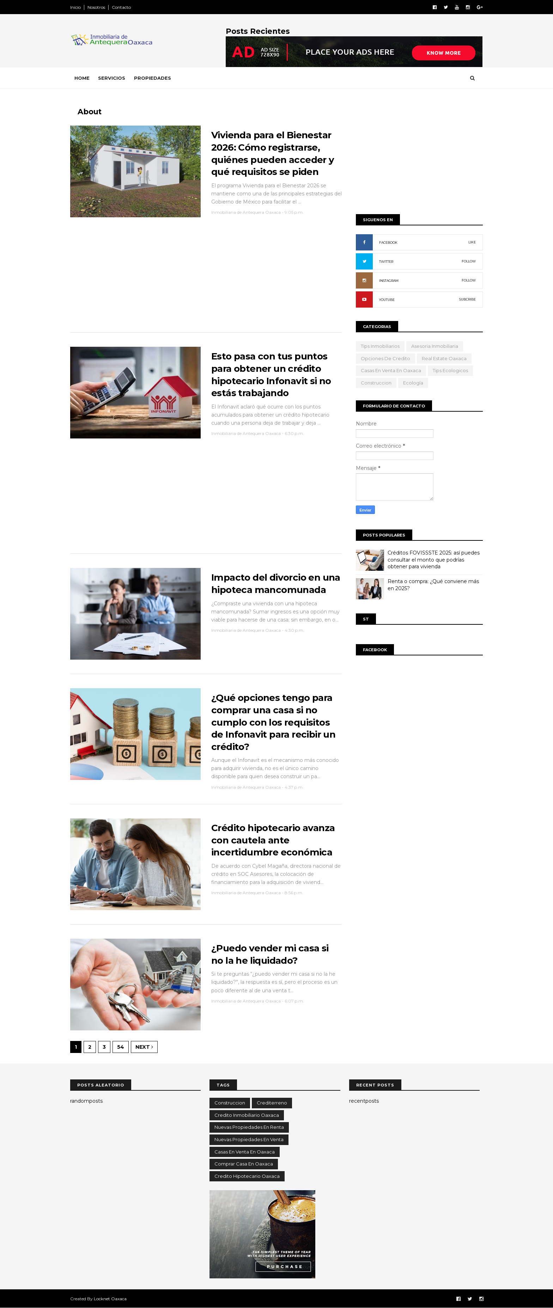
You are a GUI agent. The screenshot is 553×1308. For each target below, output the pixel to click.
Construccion (376, 383)
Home (82, 78)
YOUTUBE (387, 300)
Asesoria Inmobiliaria (434, 346)
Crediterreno (272, 1103)
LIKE (472, 242)
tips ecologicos (450, 370)
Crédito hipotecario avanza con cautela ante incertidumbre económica (273, 840)
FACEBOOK (388, 242)
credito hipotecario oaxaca (247, 1176)
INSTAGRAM (389, 281)
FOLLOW (469, 261)
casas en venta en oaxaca (391, 370)
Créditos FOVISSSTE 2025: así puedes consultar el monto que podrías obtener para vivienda (434, 560)
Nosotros (96, 7)
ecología (413, 383)
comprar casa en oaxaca (243, 1164)
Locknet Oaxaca (110, 1298)
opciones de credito (385, 358)
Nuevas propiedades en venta (249, 1139)
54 (120, 1047)
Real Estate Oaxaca (444, 358)
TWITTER (386, 262)
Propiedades (152, 78)
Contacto (121, 7)
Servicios (111, 78)
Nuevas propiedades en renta (249, 1127)
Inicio (75, 7)
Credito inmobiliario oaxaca (246, 1115)
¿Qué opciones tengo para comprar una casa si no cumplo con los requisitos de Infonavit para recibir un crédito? (273, 722)
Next (144, 1047)
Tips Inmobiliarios (380, 346)
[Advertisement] (206, 278)
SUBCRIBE (467, 299)
